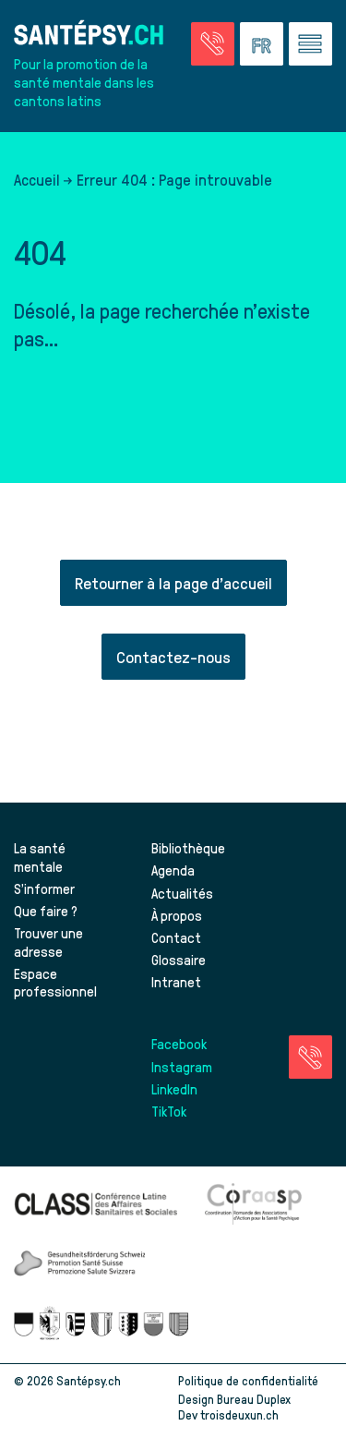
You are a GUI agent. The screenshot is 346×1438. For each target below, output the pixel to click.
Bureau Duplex (254, 1399)
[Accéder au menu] (310, 44)
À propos (176, 915)
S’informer (44, 888)
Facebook (179, 1043)
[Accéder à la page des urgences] (212, 44)
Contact (176, 937)
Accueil (37, 179)
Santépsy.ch (88, 1380)
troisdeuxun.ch (258, 1414)
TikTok (168, 1111)
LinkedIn (174, 1089)
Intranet (176, 982)
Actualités (182, 893)
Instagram (181, 1066)
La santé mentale (40, 857)
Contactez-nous (173, 656)
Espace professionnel (55, 982)
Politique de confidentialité (248, 1380)
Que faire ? (46, 910)
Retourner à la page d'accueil (173, 582)
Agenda (173, 870)
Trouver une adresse (48, 942)
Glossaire (178, 959)
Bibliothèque (188, 848)
